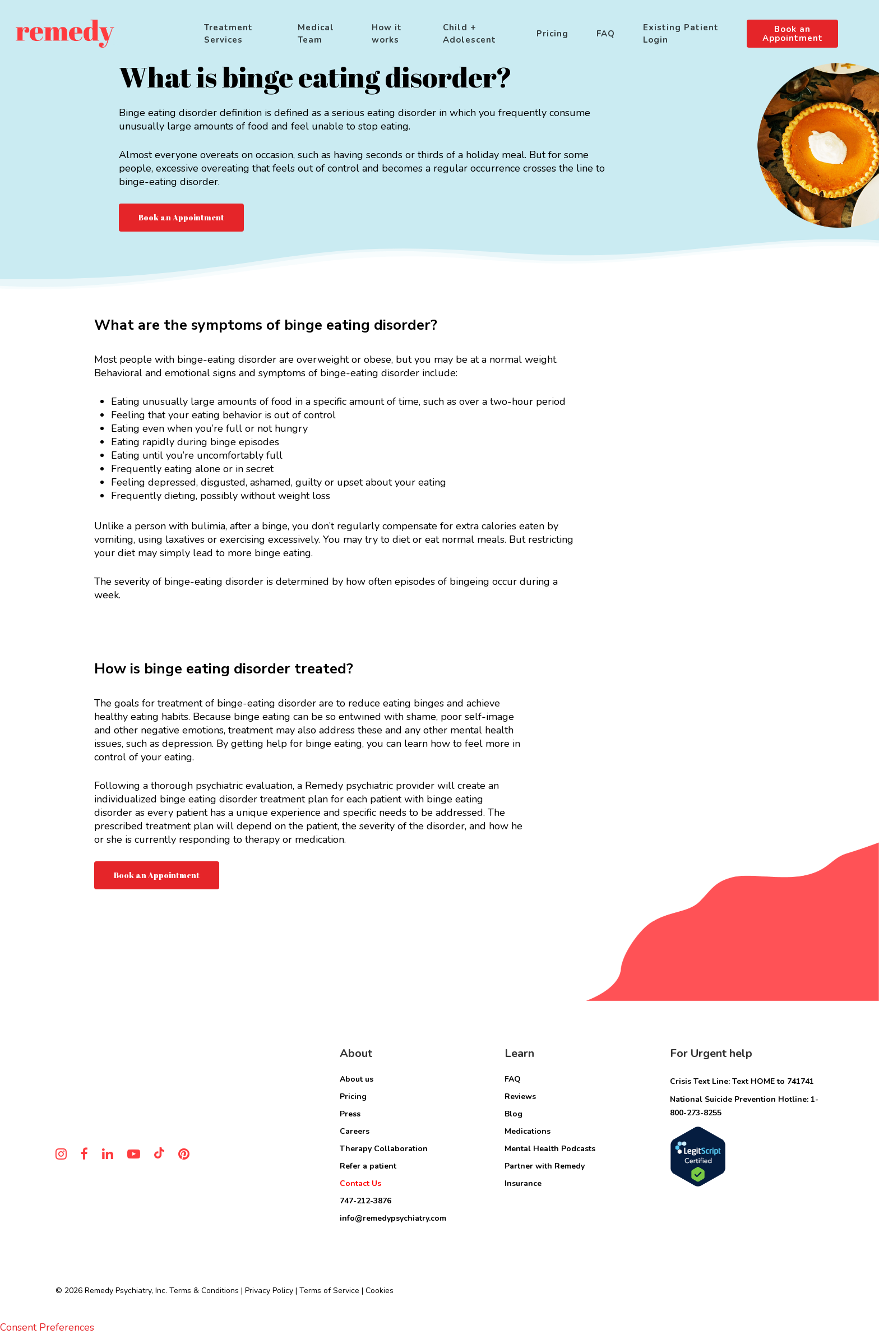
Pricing (552, 33)
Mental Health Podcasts (550, 1148)
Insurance (523, 1183)
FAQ (605, 33)
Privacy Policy (269, 1290)
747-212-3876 (365, 1200)
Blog (513, 1114)
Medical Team (316, 33)
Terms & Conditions (204, 1290)
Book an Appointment (792, 34)
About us (356, 1079)
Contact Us (360, 1183)
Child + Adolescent (469, 33)
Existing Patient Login (681, 33)
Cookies (380, 1290)
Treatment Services (228, 33)
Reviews (520, 1096)
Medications (527, 1131)
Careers (354, 1131)
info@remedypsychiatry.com (393, 1218)
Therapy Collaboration (384, 1148)
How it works (387, 33)
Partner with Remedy (545, 1166)
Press (350, 1114)
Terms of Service (329, 1290)
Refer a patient (368, 1166)
